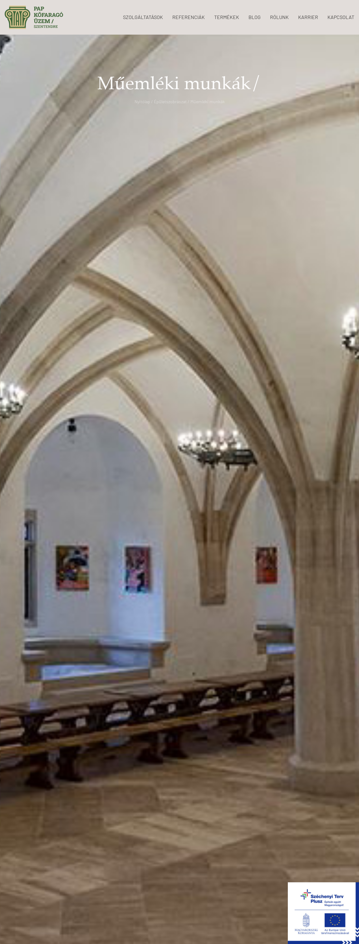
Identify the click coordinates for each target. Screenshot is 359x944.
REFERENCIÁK (188, 17)
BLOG (254, 17)
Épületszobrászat (170, 101)
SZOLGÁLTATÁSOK (143, 17)
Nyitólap (142, 101)
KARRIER (308, 17)
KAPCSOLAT (340, 17)
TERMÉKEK (226, 17)
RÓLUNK (279, 17)
